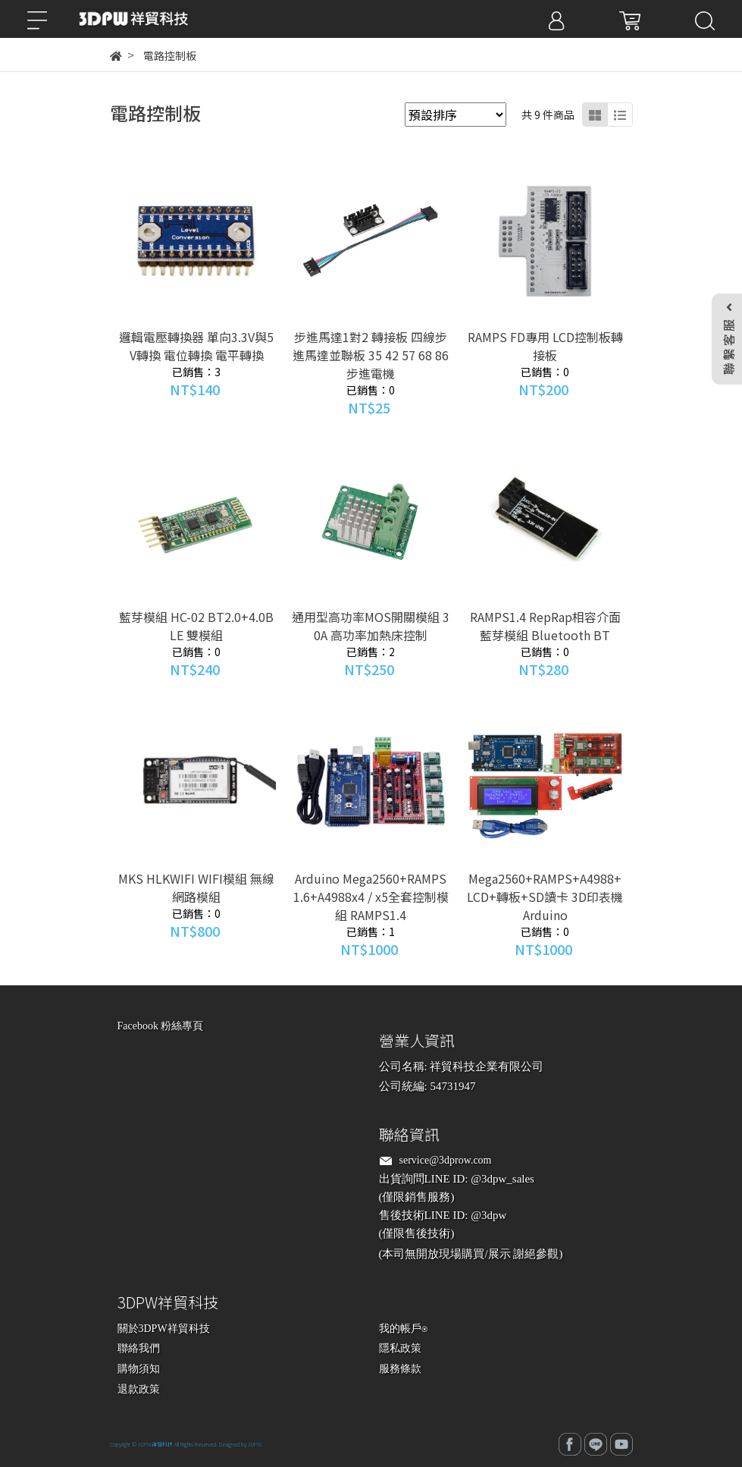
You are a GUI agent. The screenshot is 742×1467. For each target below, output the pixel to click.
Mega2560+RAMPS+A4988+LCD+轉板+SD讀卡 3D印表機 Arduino (545, 896)
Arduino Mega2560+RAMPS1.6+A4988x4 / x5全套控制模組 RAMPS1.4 (371, 896)
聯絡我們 (138, 1348)
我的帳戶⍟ (403, 1328)
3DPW (254, 1444)
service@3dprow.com (445, 1160)
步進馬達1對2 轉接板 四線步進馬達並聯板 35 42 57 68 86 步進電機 (371, 355)
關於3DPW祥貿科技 (163, 1328)
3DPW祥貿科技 (155, 1444)
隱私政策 (400, 1348)
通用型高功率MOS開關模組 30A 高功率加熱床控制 (370, 626)
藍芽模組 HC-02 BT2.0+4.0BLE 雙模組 (196, 626)
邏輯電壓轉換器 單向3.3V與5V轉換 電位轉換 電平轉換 (196, 346)
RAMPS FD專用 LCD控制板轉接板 (545, 346)
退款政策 (138, 1389)
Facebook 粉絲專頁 (160, 1026)
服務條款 (400, 1368)
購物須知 (138, 1368)
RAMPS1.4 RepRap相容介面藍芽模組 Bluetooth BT (545, 626)
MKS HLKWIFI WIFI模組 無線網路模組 (196, 887)
